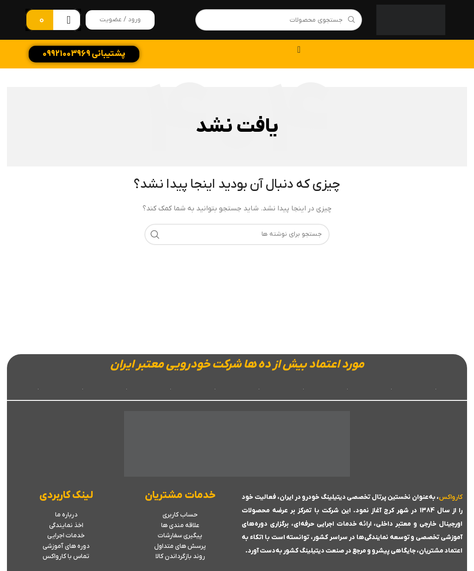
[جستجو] (278, 20)
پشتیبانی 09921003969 (84, 54)
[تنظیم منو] (298, 49)
